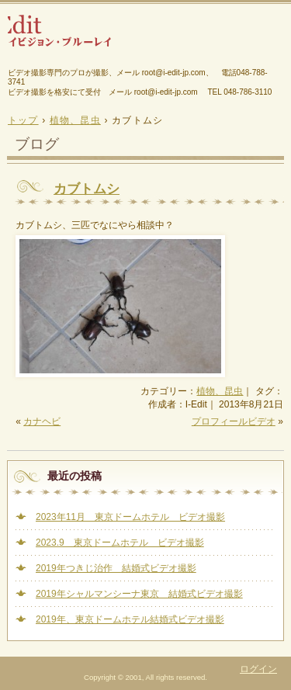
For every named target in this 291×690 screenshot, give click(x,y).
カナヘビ (42, 421)
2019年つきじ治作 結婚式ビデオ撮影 (116, 568)
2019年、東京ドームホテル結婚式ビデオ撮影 (130, 619)
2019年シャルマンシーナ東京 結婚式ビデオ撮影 (139, 593)
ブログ (37, 144)
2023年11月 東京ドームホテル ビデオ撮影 (130, 516)
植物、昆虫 (219, 391)
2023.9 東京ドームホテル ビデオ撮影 (120, 542)
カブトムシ (87, 189)
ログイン (258, 669)
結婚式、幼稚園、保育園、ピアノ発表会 (145, 37)
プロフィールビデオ (233, 421)
